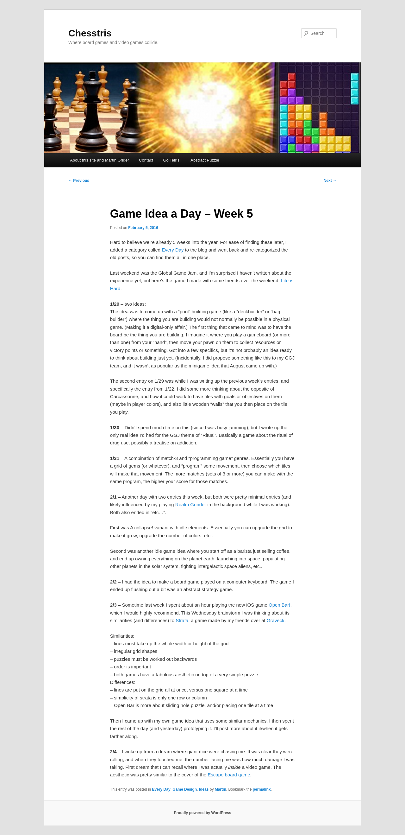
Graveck (275, 620)
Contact (146, 160)
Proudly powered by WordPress (202, 813)
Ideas (204, 789)
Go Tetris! (171, 160)
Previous (78, 180)
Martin (220, 789)
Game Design (184, 789)
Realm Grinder (190, 504)
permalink (262, 789)
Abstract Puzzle (204, 160)
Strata (182, 620)
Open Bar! (279, 605)
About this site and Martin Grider (99, 160)
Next (330, 180)
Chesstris (90, 33)
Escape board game (229, 774)
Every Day (173, 249)
